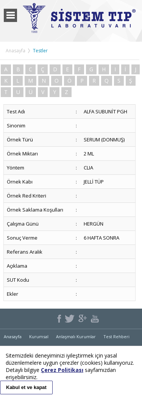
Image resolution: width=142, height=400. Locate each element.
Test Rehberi (116, 336)
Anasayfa (15, 50)
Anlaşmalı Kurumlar (76, 336)
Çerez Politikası (62, 369)
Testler (40, 50)
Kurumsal (38, 336)
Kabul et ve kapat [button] (26, 387)
